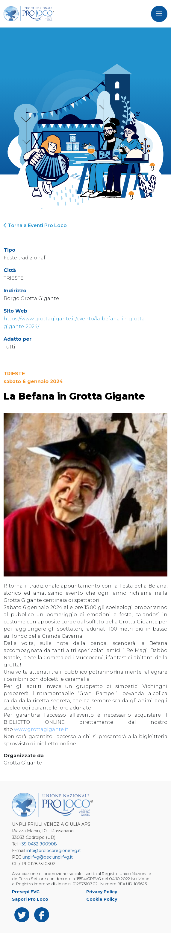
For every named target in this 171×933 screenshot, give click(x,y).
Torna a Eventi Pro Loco (35, 225)
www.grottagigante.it (41, 729)
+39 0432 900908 (38, 844)
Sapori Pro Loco (30, 899)
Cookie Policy (101, 899)
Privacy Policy (101, 891)
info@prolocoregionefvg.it (53, 850)
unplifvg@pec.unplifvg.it (47, 857)
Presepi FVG (26, 891)
